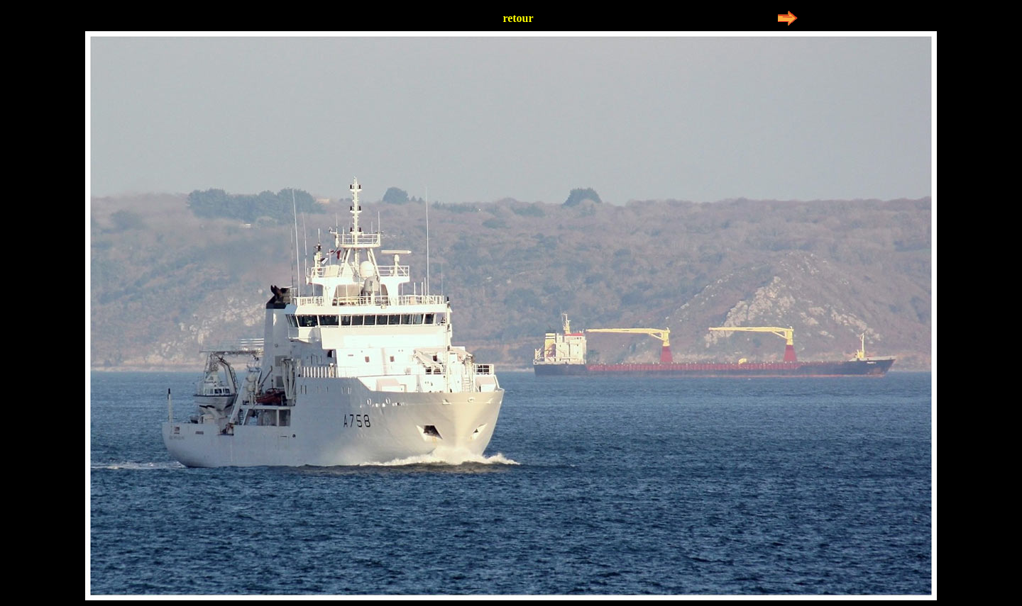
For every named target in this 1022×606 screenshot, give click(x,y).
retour (517, 18)
